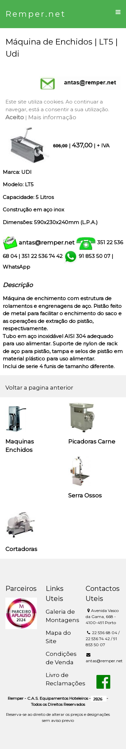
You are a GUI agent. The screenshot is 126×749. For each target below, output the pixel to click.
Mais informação (52, 117)
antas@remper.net (47, 242)
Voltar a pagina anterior (39, 387)
